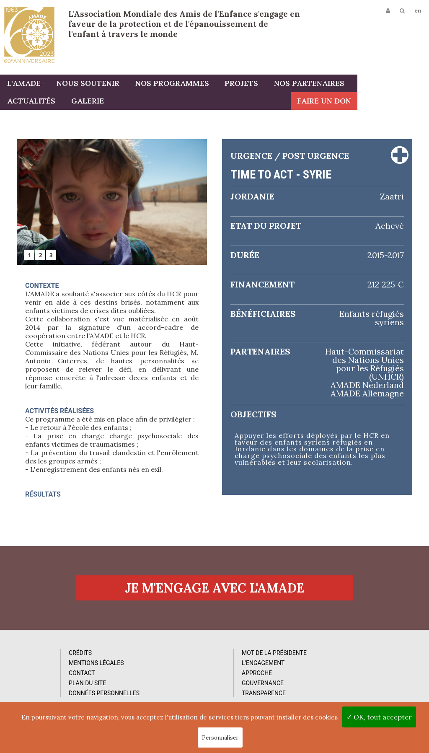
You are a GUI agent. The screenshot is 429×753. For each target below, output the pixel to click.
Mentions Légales (62, 686)
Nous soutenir (85, 85)
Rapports (262, 696)
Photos (259, 676)
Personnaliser (220, 737)
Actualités (373, 85)
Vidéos (258, 686)
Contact (47, 696)
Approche (156, 696)
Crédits (45, 676)
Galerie (22, 102)
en (417, 11)
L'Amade (29, 34)
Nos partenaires (300, 85)
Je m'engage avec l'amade (214, 609)
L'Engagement (162, 686)
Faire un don (396, 102)
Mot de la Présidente (173, 676)
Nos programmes (167, 85)
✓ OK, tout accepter (379, 717)
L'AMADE (23, 85)
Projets (234, 85)
